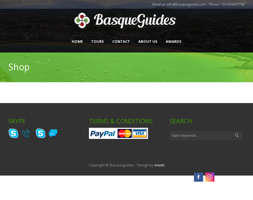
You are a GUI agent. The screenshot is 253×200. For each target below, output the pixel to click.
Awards (174, 41)
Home (77, 41)
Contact (121, 41)
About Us (147, 41)
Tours (97, 41)
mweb (159, 165)
